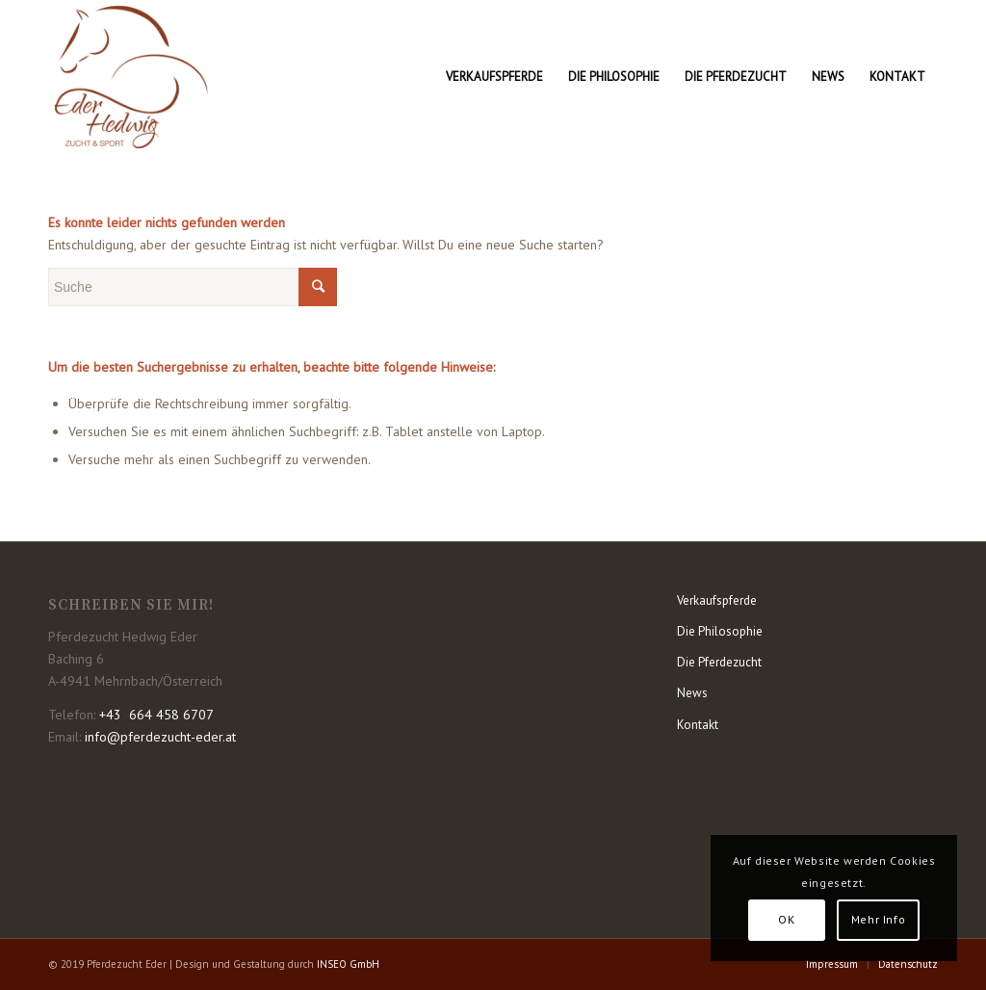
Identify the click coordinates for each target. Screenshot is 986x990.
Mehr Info (878, 919)
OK (786, 919)
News (692, 693)
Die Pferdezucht (719, 662)
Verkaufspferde (717, 600)
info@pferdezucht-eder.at (160, 736)
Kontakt (697, 724)
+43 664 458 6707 (156, 714)
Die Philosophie (720, 631)
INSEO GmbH (348, 964)
